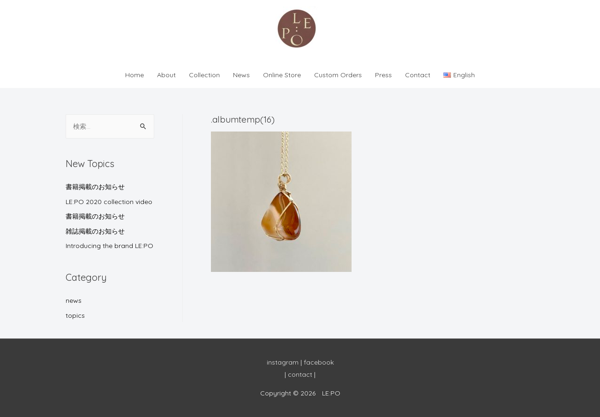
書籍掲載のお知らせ (95, 187)
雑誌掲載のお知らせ (95, 231)
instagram (283, 362)
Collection (204, 75)
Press (383, 75)
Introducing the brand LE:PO (109, 245)
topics (75, 315)
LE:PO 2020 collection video (109, 202)
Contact (417, 75)
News (241, 75)
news (74, 300)
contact (300, 374)
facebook (319, 362)
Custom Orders (338, 75)
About (166, 75)
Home (134, 75)
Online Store (282, 75)
